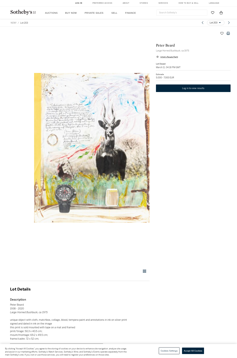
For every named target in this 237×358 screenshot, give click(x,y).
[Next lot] (229, 22)
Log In (78, 3)
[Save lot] (221, 33)
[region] (118, 351)
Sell (114, 13)
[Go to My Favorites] (212, 12)
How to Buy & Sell (189, 3)
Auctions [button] (51, 13)
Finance (130, 13)
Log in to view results (193, 88)
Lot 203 (24, 22)
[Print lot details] (228, 33)
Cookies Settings (169, 350)
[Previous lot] (202, 22)
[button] (92, 148)
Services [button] (163, 3)
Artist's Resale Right (169, 57)
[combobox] (181, 13)
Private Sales (94, 13)
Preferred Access (102, 3)
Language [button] (214, 3)
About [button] (126, 3)
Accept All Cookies (193, 350)
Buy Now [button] (71, 13)
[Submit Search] (203, 12)
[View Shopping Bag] (221, 12)
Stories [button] (144, 3)
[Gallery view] (144, 271)
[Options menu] (215, 22)
